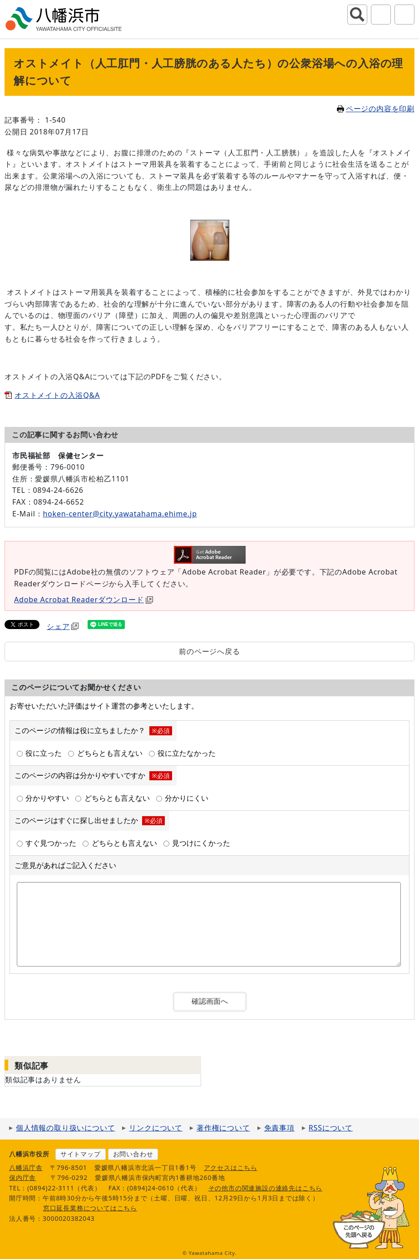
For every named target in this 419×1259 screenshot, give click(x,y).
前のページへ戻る (209, 651)
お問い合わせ (133, 1154)
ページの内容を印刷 (375, 109)
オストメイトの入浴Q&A (57, 395)
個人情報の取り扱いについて (65, 1128)
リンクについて (155, 1128)
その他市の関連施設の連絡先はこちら (265, 1188)
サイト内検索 (357, 15)
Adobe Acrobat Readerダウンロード (83, 600)
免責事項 (279, 1128)
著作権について (223, 1128)
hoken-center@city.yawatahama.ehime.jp (120, 514)
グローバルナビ (404, 15)
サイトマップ (80, 1154)
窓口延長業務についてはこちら (90, 1208)
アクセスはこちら (230, 1167)
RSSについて (331, 1128)
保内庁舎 (22, 1177)
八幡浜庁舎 (26, 1167)
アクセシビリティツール (381, 15)
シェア (63, 626)
